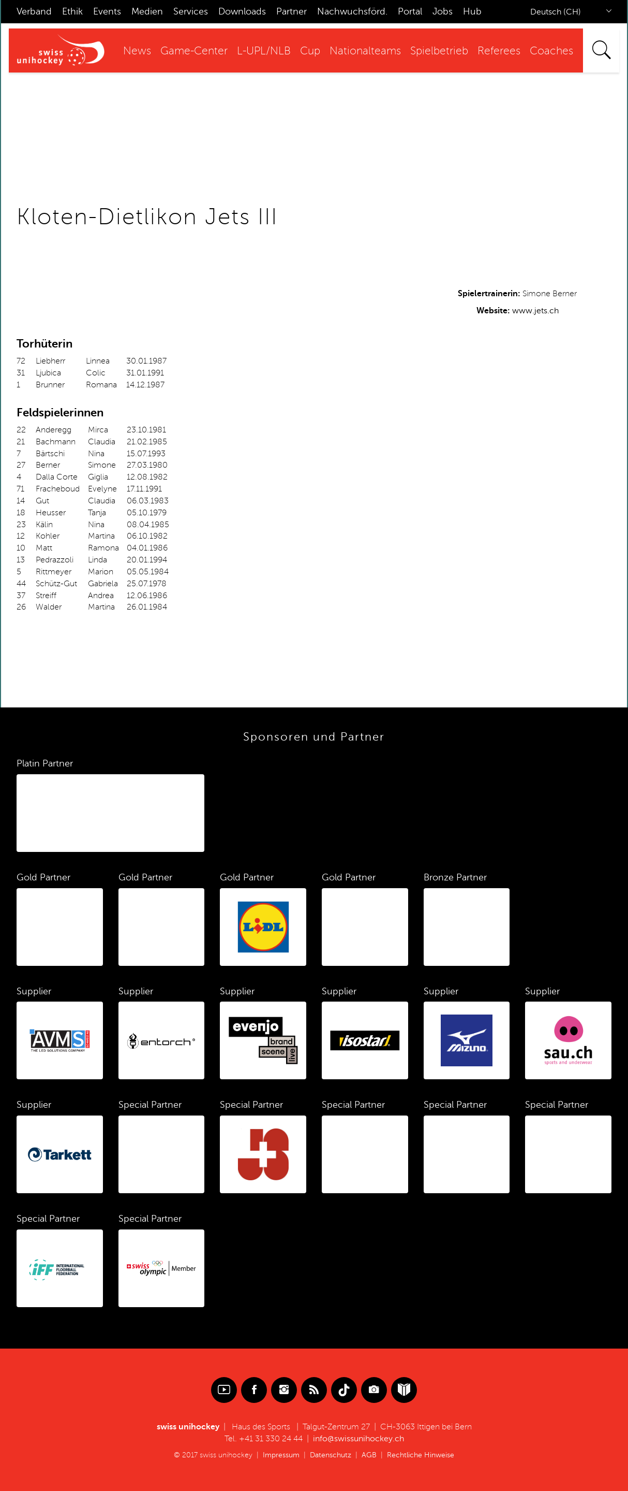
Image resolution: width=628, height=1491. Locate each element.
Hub (472, 11)
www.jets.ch (535, 310)
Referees (498, 51)
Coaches (551, 51)
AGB (369, 1455)
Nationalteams (365, 51)
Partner (291, 11)
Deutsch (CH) (555, 12)
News (137, 51)
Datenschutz (330, 1455)
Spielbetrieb (439, 51)
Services (190, 11)
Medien (147, 11)
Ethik (72, 11)
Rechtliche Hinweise (420, 1455)
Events (107, 11)
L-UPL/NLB (264, 51)
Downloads (242, 11)
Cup (310, 51)
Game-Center (194, 51)
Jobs (442, 11)
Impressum (281, 1455)
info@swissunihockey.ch (358, 1438)
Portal (410, 11)
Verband (34, 11)
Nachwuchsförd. (352, 11)
